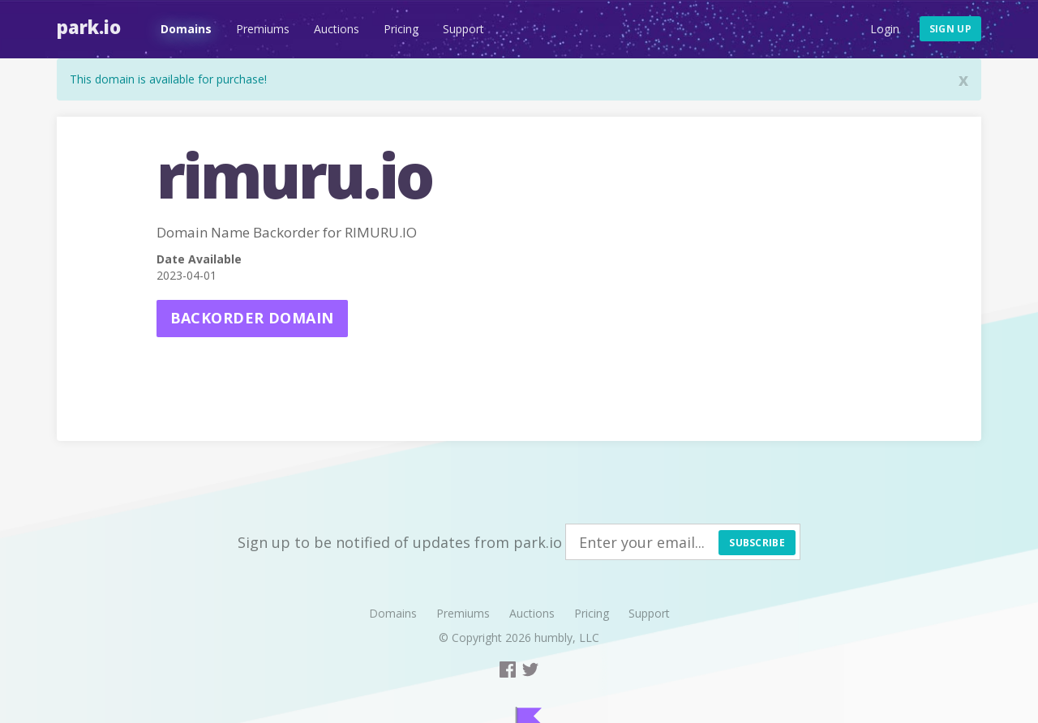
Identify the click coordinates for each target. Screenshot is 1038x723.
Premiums (263, 28)
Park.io (89, 27)
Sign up (950, 29)
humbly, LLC (566, 637)
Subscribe (757, 543)
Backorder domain (252, 317)
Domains (186, 28)
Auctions (336, 28)
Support (463, 28)
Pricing (401, 28)
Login (884, 28)
